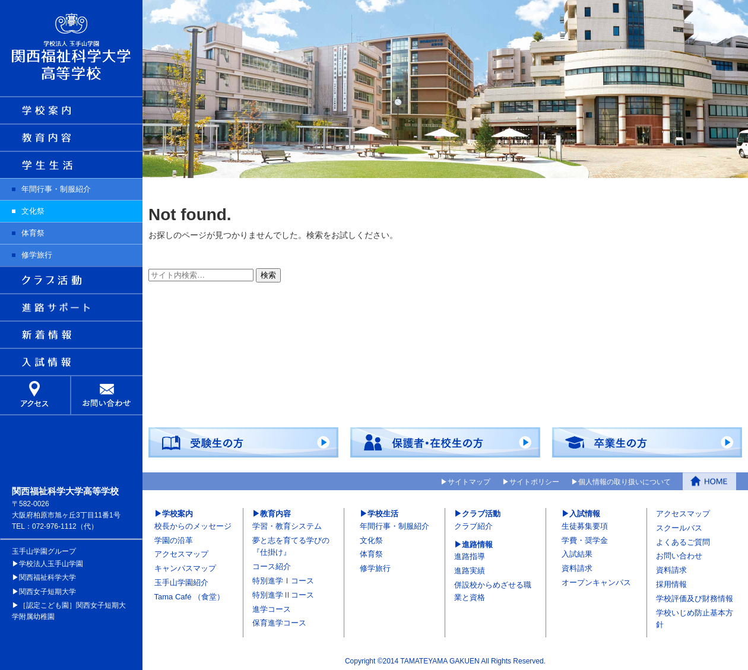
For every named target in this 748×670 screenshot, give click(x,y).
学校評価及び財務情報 (694, 597)
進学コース (271, 608)
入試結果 (577, 554)
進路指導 (469, 556)
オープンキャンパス (596, 582)
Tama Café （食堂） (189, 596)
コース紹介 (271, 566)
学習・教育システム (287, 525)
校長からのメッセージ (193, 525)
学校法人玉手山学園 (51, 564)
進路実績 (469, 570)
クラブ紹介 (473, 525)
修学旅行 (36, 254)
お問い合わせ (679, 555)
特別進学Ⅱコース (283, 594)
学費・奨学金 (585, 539)
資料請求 (577, 568)
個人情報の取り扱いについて (624, 481)
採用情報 (671, 584)
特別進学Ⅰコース (283, 580)
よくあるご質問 (683, 541)
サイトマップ (469, 481)
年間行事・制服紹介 (56, 189)
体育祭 (33, 232)
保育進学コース (279, 622)
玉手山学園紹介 (181, 582)
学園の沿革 (173, 539)
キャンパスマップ (185, 568)
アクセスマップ (181, 554)
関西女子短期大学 (47, 591)
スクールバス (679, 527)
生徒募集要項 (585, 525)
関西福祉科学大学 (47, 577)
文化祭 (33, 211)
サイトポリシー (534, 481)
